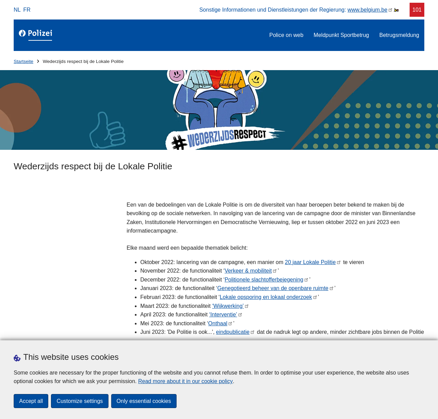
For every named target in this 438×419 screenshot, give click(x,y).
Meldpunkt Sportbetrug (341, 35)
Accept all (31, 401)
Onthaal (217, 323)
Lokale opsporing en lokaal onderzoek (266, 297)
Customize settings (79, 401)
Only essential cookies (144, 401)
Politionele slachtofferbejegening (263, 280)
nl (17, 10)
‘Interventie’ (223, 314)
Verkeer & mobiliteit (248, 271)
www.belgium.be (368, 10)
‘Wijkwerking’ (228, 306)
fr (26, 10)
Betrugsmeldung (399, 35)
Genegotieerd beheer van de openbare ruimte (272, 288)
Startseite (23, 61)
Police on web (286, 35)
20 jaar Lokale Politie (310, 262)
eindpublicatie (232, 332)
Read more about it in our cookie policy (185, 381)
